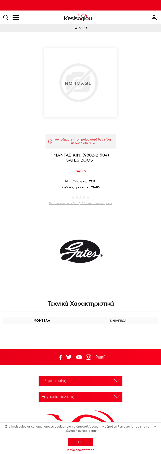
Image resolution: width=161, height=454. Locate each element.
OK (80, 442)
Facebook (58, 357)
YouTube (68, 357)
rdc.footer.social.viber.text (100, 357)
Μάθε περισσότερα (80, 450)
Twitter (79, 357)
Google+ (89, 357)
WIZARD (80, 28)
